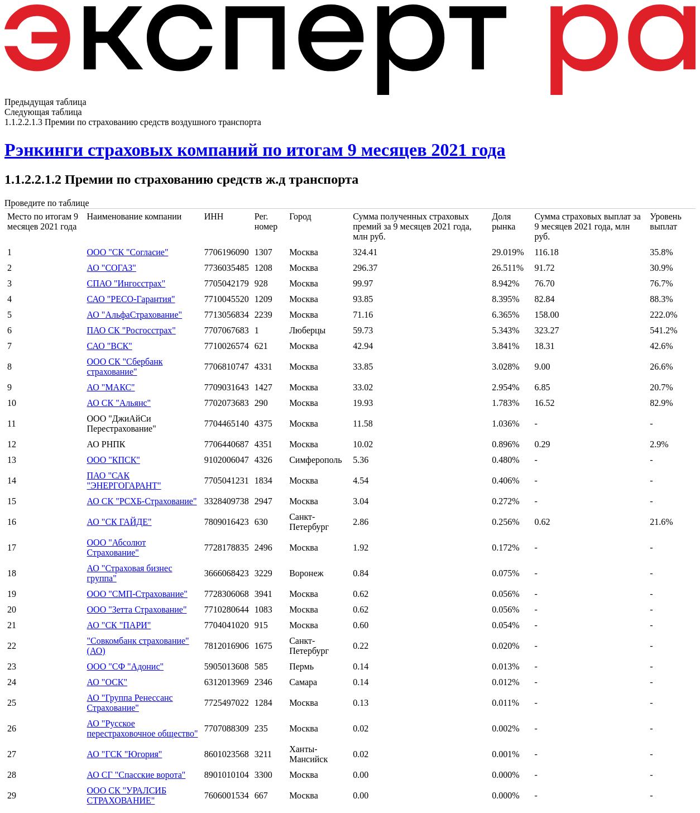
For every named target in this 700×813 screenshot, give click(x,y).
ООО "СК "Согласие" (128, 252)
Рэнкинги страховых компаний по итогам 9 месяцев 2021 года (255, 150)
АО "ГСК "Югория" (124, 754)
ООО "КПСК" (113, 460)
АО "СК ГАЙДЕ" (119, 522)
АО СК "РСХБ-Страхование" (142, 501)
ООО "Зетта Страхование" (137, 609)
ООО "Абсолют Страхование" (116, 547)
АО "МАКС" (111, 387)
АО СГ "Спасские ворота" (136, 774)
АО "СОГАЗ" (111, 267)
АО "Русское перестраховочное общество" (142, 728)
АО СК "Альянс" (119, 403)
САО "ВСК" (109, 346)
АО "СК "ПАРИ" (119, 625)
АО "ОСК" (107, 682)
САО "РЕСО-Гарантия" (131, 299)
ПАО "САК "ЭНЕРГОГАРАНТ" (124, 480)
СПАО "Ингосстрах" (126, 283)
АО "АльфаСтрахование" (135, 314)
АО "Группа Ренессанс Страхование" (130, 702)
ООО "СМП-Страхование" (137, 594)
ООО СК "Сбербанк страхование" (125, 366)
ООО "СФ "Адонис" (125, 666)
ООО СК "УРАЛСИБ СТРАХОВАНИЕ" (127, 795)
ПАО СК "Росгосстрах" (131, 330)
